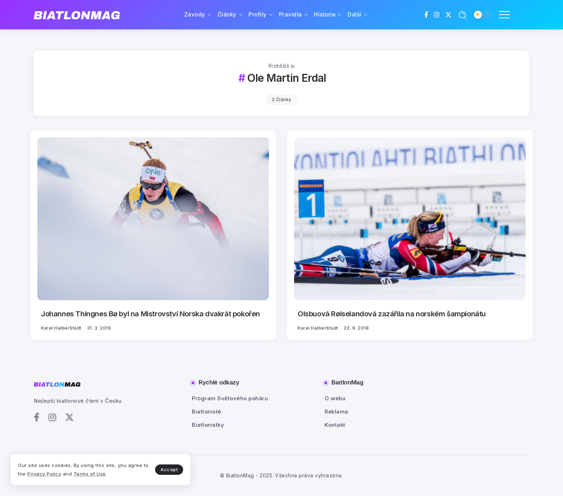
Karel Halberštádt (61, 328)
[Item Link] (153, 218)
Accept (169, 469)
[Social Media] (426, 14)
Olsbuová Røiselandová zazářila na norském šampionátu (392, 313)
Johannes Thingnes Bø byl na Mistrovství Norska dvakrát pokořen (150, 313)
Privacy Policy (44, 474)
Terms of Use (90, 474)
